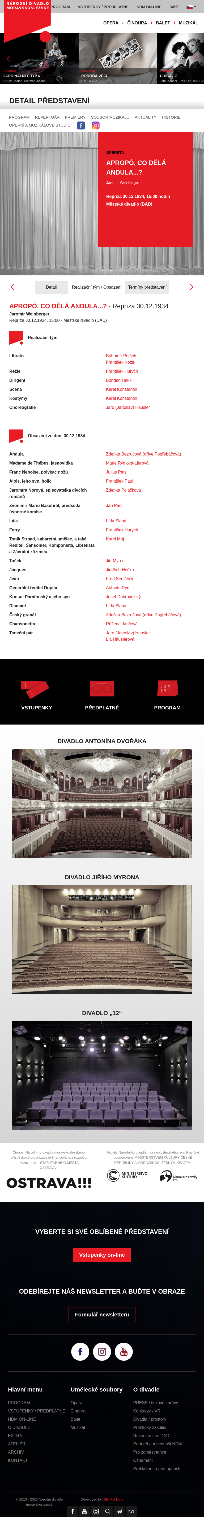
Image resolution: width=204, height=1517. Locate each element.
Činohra (78, 1411)
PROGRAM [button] (60, 7)
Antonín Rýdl (118, 588)
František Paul (119, 481)
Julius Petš (116, 472)
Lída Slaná (116, 521)
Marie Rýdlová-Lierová (127, 463)
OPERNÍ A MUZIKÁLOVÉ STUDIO (40, 125)
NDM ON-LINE (22, 1419)
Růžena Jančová (122, 624)
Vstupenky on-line (102, 1255)
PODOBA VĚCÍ (94, 76)
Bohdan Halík (118, 380)
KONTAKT (18, 1460)
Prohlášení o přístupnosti (156, 1468)
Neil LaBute (89, 81)
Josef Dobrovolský (123, 597)
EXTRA (15, 1435)
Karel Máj (115, 539)
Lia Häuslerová (120, 639)
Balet (75, 1419)
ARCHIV (16, 1452)
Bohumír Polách (121, 356)
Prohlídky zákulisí (150, 1427)
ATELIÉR (17, 1444)
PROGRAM (19, 117)
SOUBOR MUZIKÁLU (110, 117)
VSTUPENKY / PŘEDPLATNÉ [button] (103, 7)
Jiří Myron (115, 560)
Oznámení (143, 1460)
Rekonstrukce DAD (151, 1435)
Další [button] (173, 7)
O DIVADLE (19, 1427)
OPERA (110, 23)
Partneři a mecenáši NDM (157, 1444)
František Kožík (120, 362)
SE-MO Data (114, 1499)
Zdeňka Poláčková (123, 490)
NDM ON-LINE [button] (149, 7)
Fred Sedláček (119, 579)
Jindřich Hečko (120, 569)
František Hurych (122, 371)
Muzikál (78, 1427)
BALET (163, 23)
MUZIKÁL (188, 23)
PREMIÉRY (75, 117)
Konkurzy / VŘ (146, 1411)
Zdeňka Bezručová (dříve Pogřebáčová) (143, 454)
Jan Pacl (114, 505)
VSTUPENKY (36, 707)
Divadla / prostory (150, 1419)
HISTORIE (171, 117)
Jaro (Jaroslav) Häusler (128, 407)
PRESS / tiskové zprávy (155, 1403)
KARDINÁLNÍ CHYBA (21, 76)
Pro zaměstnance (150, 1452)
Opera (76, 1403)
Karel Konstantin (121, 389)
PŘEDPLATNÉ (102, 707)
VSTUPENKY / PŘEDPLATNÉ (36, 1411)
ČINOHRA (137, 23)
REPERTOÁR (47, 117)
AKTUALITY (145, 117)
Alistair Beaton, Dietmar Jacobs (24, 81)
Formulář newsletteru (102, 1314)
